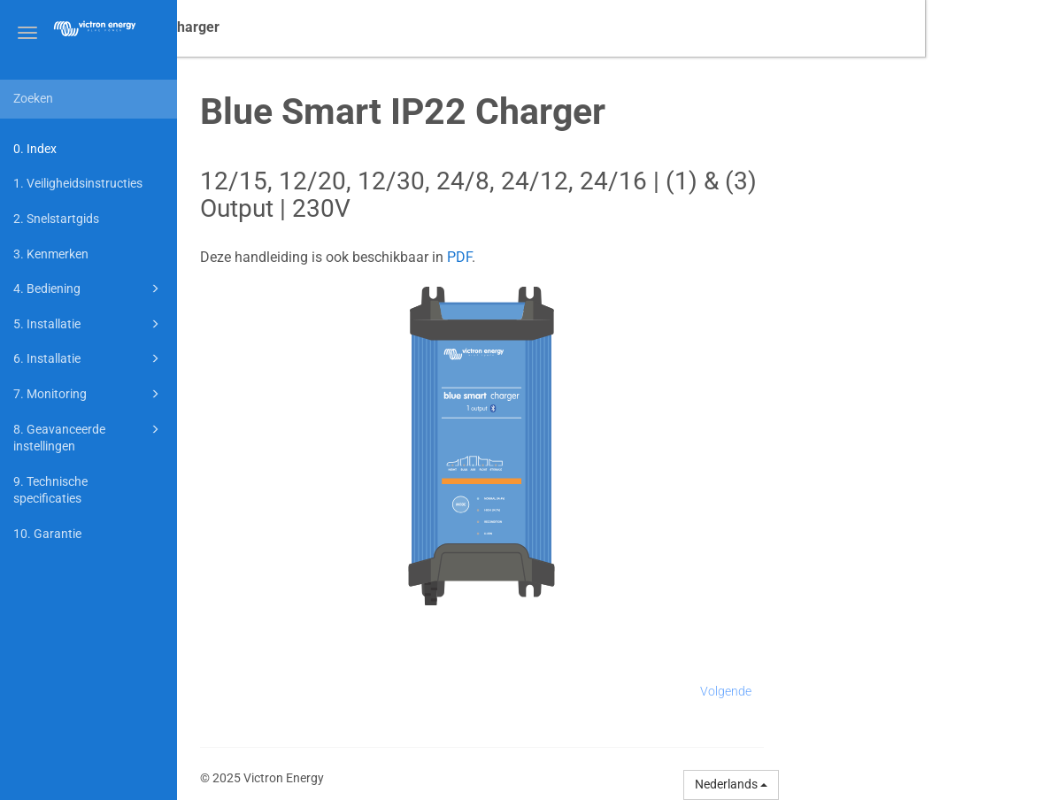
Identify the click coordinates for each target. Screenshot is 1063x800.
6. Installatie (89, 358)
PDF (597, 257)
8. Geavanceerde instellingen (89, 436)
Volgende (864, 691)
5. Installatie (89, 324)
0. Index (35, 149)
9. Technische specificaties (50, 490)
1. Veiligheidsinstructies (78, 183)
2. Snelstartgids (56, 219)
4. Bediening (89, 288)
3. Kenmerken (51, 254)
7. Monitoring (89, 394)
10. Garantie (47, 534)
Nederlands (869, 784)
